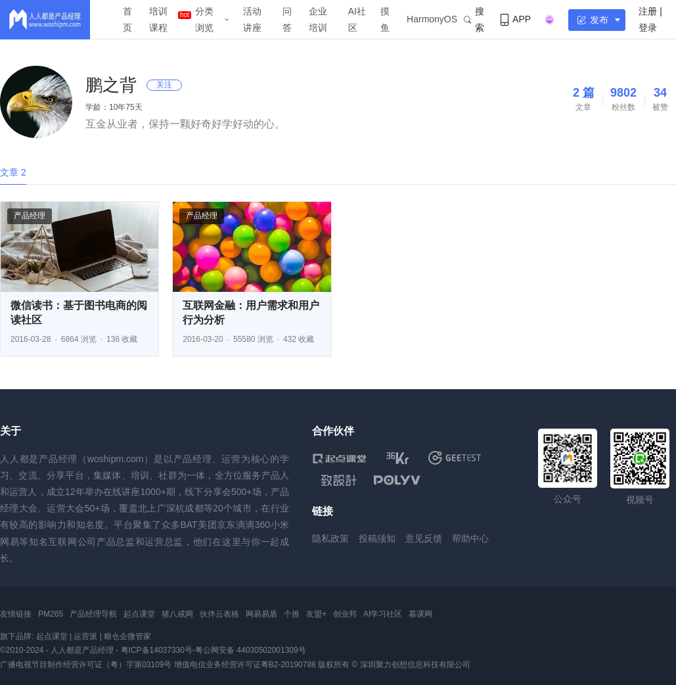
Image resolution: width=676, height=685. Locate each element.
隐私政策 (330, 538)
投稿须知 (377, 538)
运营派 (85, 636)
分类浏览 (204, 19)
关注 (164, 84)
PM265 (50, 614)
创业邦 (345, 614)
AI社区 (357, 19)
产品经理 (29, 215)
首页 (127, 19)
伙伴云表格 (219, 614)
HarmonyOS (432, 19)
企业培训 (318, 19)
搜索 (474, 19)
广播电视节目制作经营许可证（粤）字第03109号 (85, 664)
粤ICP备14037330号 (156, 650)
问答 (287, 19)
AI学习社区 (382, 614)
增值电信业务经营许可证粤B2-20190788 (245, 664)
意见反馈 (423, 538)
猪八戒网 (177, 614)
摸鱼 (385, 19)
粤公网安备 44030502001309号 (250, 650)
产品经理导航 (93, 614)
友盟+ (316, 614)
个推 (292, 614)
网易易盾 (261, 614)
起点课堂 (139, 614)
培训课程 (158, 19)
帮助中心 (470, 538)
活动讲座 (252, 19)
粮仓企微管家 (127, 636)
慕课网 (420, 614)
